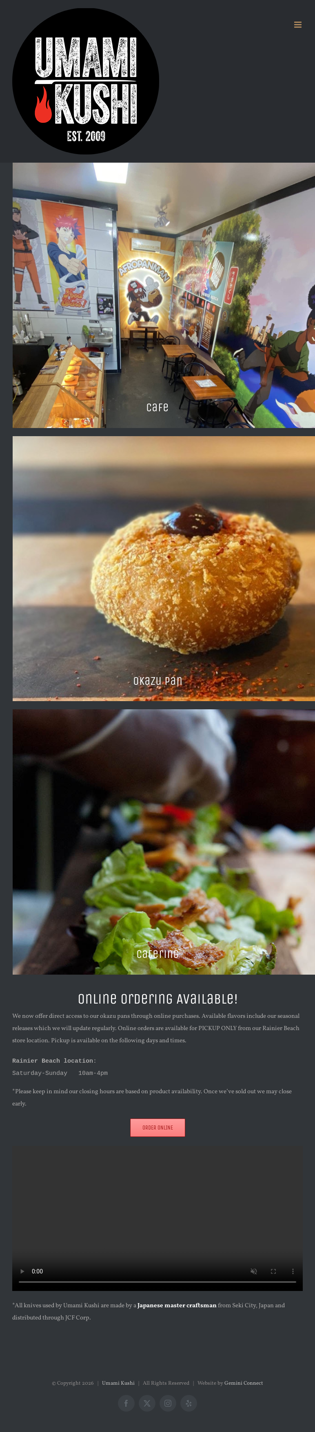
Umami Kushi (118, 1383)
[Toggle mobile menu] (298, 24)
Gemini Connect (243, 1383)
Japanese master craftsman (177, 1306)
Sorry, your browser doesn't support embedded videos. (157, 1218)
